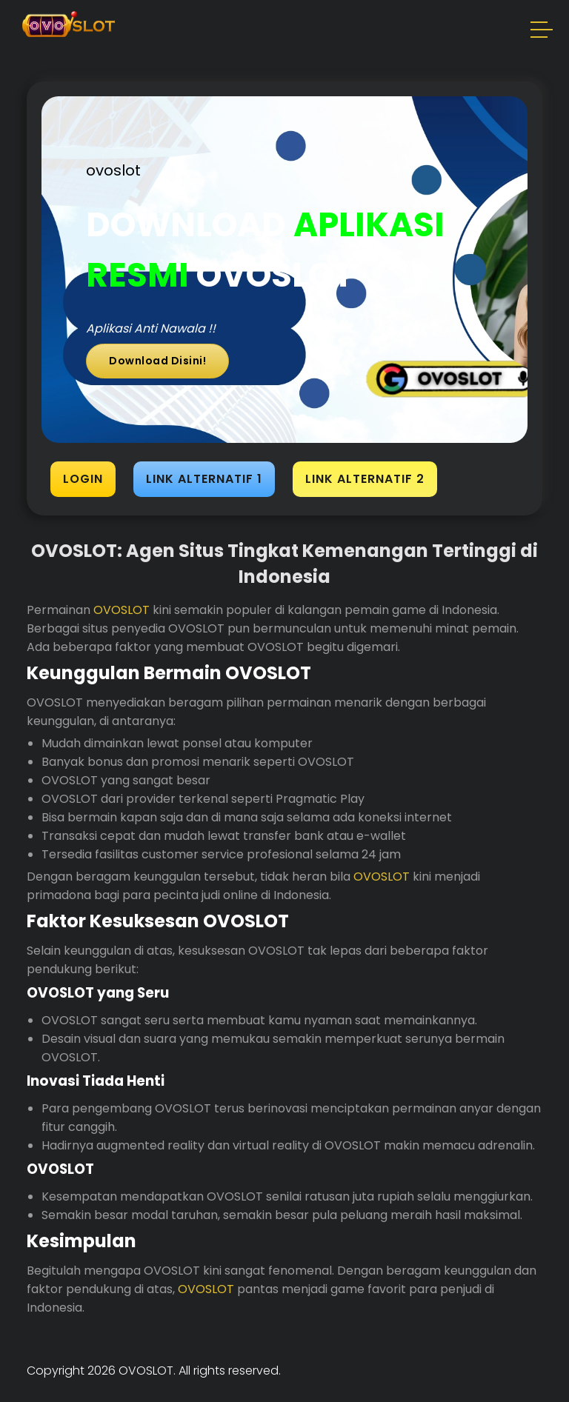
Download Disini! (157, 360)
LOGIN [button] (83, 478)
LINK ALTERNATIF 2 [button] (365, 478)
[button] (542, 32)
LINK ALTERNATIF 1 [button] (204, 478)
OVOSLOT (121, 609)
